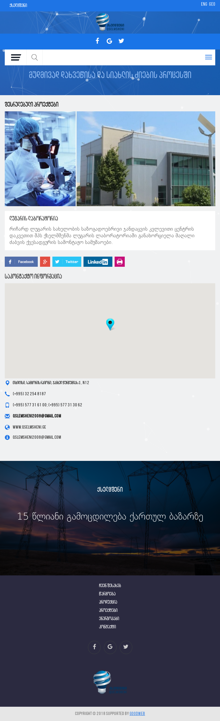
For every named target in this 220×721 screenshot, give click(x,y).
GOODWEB (137, 713)
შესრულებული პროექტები (31, 105)
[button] (110, 324)
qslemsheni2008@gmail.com (37, 416)
